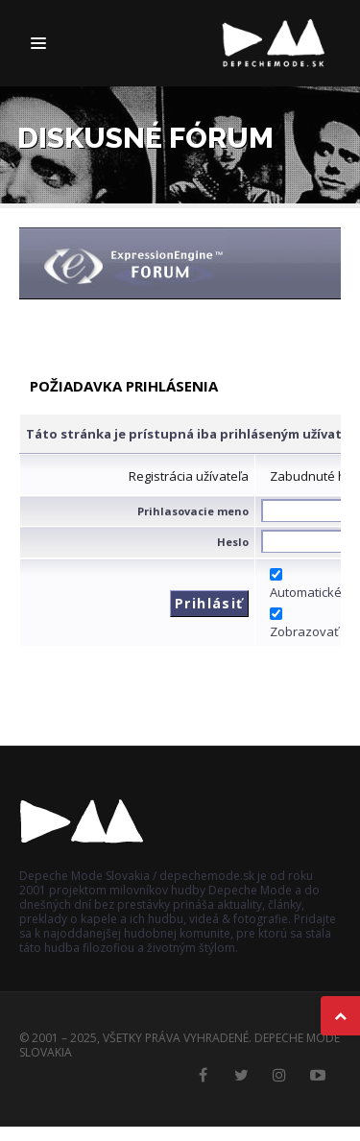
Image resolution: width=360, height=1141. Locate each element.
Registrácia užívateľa (189, 476)
